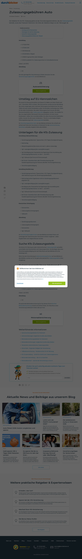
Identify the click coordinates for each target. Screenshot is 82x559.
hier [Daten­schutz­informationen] (42, 279)
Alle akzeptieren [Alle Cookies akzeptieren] (57, 283)
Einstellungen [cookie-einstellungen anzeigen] (20, 283)
